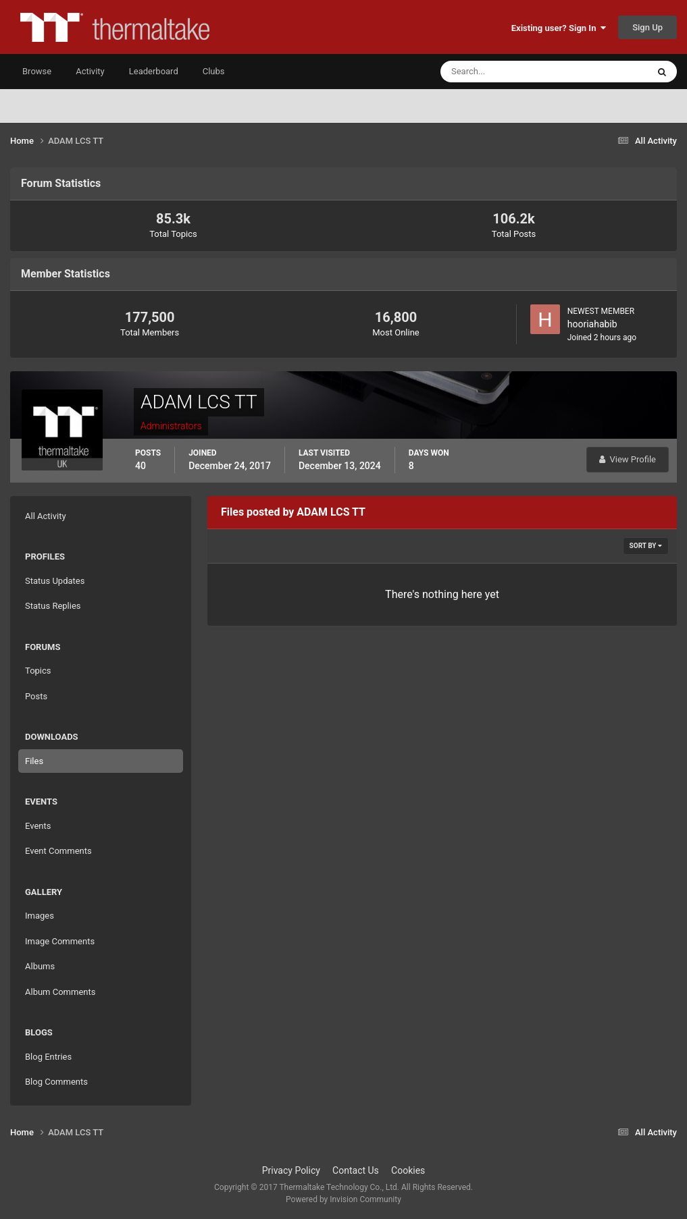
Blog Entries (48, 1057)
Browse (36, 71)
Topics (38, 671)
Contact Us (355, 1170)
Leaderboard (153, 71)
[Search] (502, 71)
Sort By (646, 545)
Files (34, 761)
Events (38, 826)
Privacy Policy (291, 1170)
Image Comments (60, 941)
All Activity (45, 516)
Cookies (408, 1170)
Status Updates (54, 581)
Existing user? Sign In (558, 28)
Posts (36, 696)
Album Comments (60, 992)
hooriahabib (592, 324)
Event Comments (58, 851)
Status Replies (53, 606)
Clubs (214, 71)
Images (39, 916)
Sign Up (647, 27)
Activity (90, 71)
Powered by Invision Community (343, 1199)
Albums (40, 966)
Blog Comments (56, 1082)
